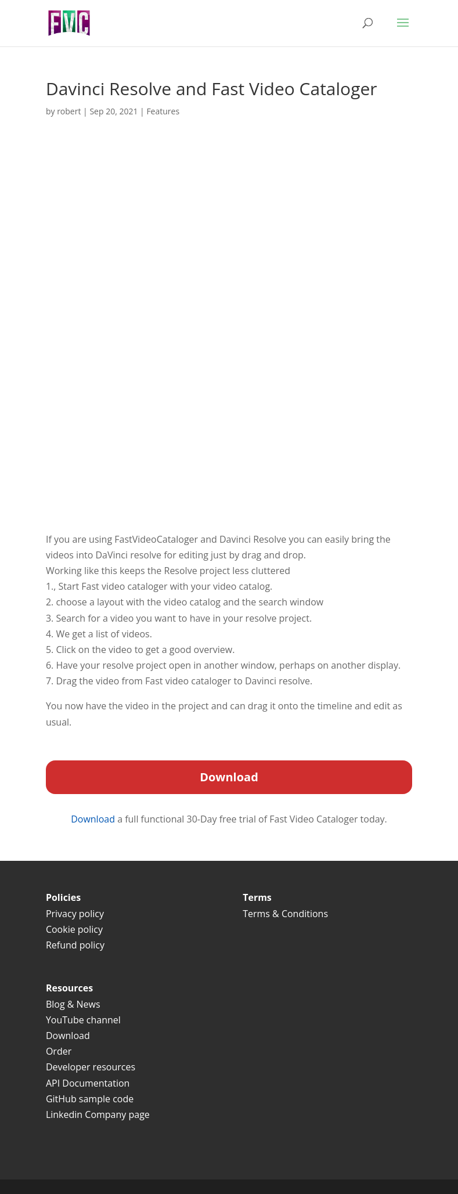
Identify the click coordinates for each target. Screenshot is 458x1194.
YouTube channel (83, 1019)
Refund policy (75, 945)
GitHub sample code (90, 1098)
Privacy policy (75, 913)
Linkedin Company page (98, 1114)
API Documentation (87, 1083)
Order (58, 1051)
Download (94, 819)
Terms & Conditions (286, 913)
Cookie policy (74, 929)
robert (69, 111)
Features (162, 111)
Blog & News (73, 1004)
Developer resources (90, 1066)
